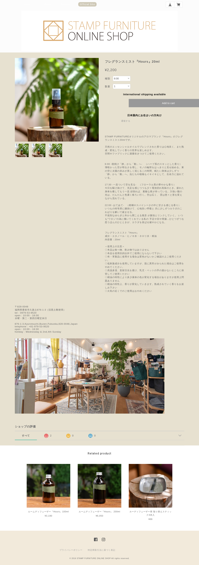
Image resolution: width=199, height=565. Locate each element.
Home (27, 4)
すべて (26, 435)
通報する (125, 121)
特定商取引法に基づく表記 (101, 550)
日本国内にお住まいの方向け (144, 115)
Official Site (87, 4)
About (47, 4)
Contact (65, 4)
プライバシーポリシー (71, 550)
